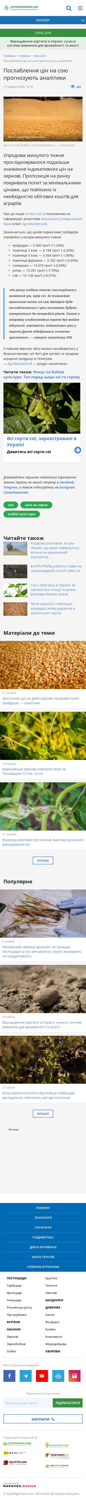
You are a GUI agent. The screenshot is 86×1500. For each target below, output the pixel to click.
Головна (9, 56)
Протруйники (16, 1315)
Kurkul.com (33, 214)
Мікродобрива (55, 1344)
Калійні (50, 1329)
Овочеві (51, 1293)
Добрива (52, 1307)
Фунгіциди (14, 1293)
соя (11, 505)
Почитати (43, 1227)
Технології (43, 1218)
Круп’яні (51, 1278)
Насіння (14, 1329)
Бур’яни (13, 1322)
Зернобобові (16, 1344)
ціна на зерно (36, 505)
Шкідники (54, 1300)
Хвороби (52, 1351)
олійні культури (21, 514)
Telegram (10, 487)
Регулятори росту (19, 1307)
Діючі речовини (43, 1247)
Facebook (67, 482)
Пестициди (17, 1278)
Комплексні (53, 1337)
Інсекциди (14, 1300)
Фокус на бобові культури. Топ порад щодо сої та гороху (41, 374)
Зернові (12, 1337)
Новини (24, 56)
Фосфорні (52, 1322)
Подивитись (43, 1237)
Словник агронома (43, 1267)
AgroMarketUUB (34, 224)
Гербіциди (14, 1286)
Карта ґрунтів (43, 1257)
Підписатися (68, 1403)
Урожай (39, 56)
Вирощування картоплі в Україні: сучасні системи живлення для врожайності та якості (43, 43)
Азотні (49, 1315)
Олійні (11, 1351)
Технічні (51, 1286)
